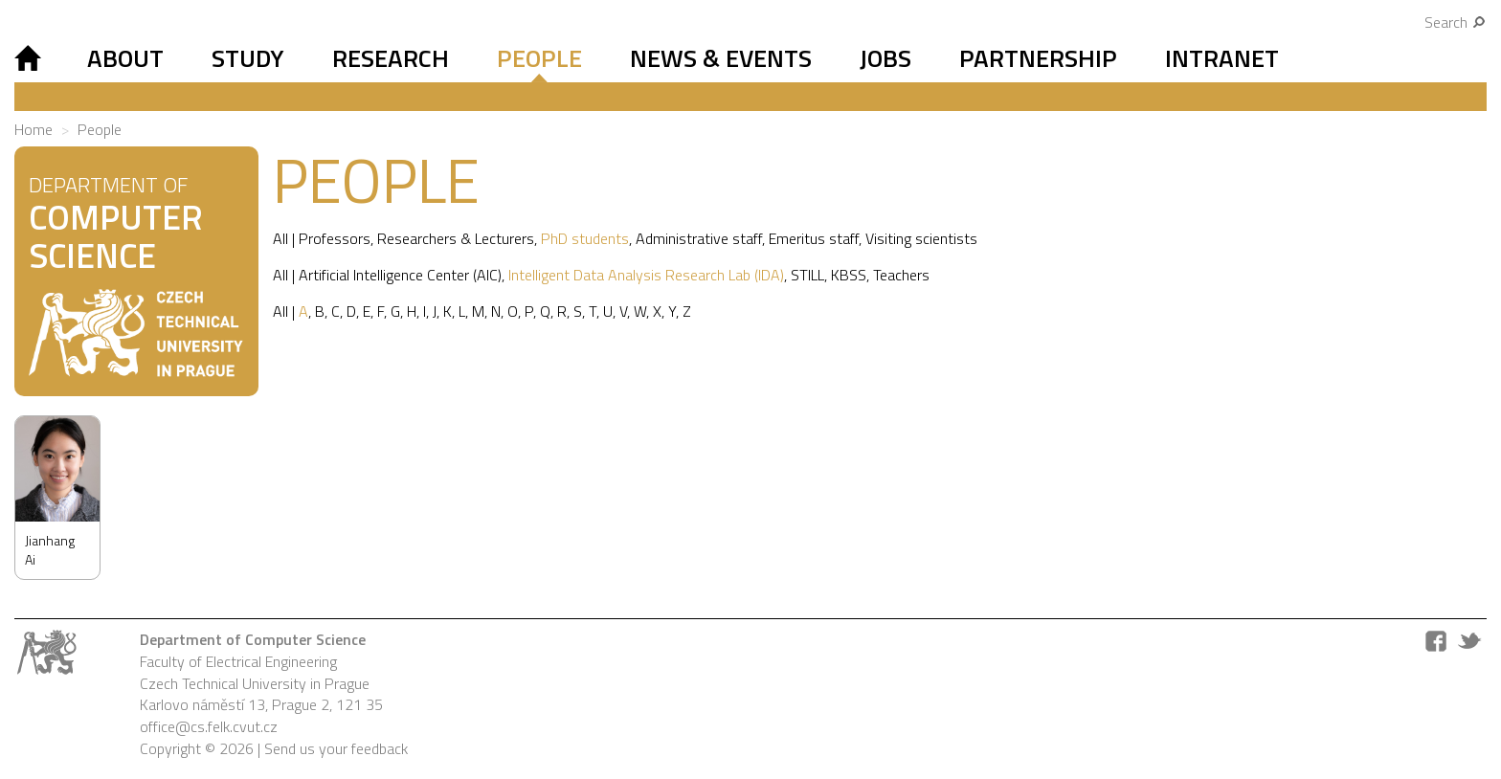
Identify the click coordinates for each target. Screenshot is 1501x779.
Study (248, 58)
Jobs (885, 58)
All (280, 238)
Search (1455, 22)
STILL (807, 274)
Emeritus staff (814, 238)
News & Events (721, 58)
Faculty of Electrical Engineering (238, 661)
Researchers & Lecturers (455, 238)
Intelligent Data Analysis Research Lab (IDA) (646, 274)
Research (390, 58)
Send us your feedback (336, 748)
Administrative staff (699, 238)
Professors (334, 238)
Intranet (1222, 58)
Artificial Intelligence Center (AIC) (400, 274)
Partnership (1038, 58)
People (539, 58)
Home (33, 129)
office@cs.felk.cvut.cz (209, 726)
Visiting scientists (921, 238)
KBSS (848, 274)
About (125, 58)
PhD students (585, 238)
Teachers (901, 274)
